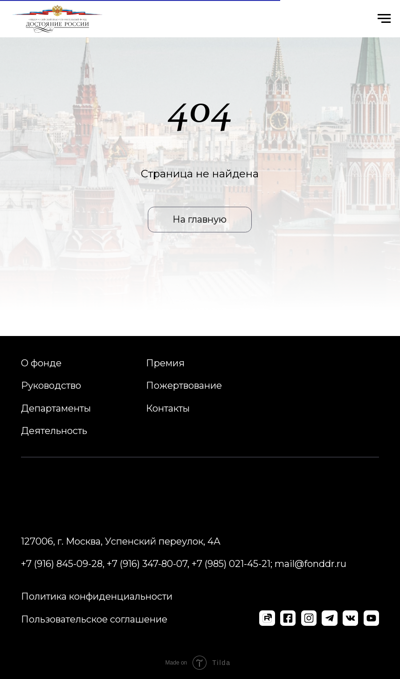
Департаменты (56, 408)
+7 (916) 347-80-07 (147, 563)
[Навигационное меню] (384, 18)
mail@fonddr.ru (310, 563)
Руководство (51, 385)
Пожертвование (184, 385)
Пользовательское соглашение (94, 619)
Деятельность (54, 430)
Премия (165, 363)
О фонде (41, 363)
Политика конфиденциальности (96, 596)
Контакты (168, 408)
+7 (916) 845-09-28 (62, 563)
